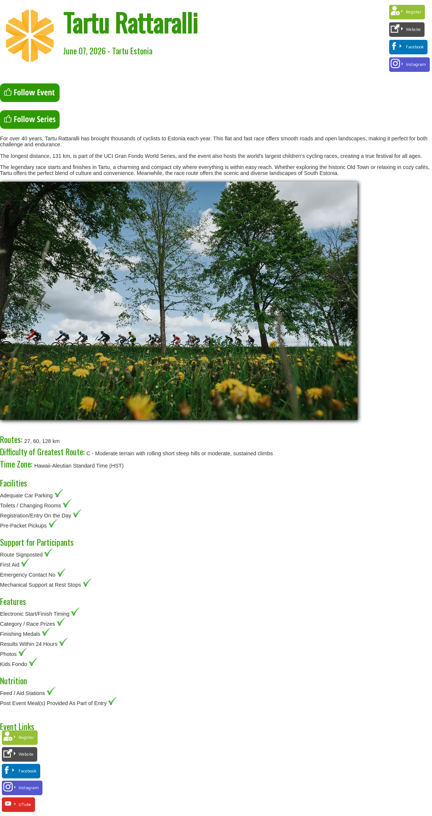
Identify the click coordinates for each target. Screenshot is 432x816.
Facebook (415, 47)
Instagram (416, 64)
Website (413, 29)
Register (413, 12)
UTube (25, 804)
